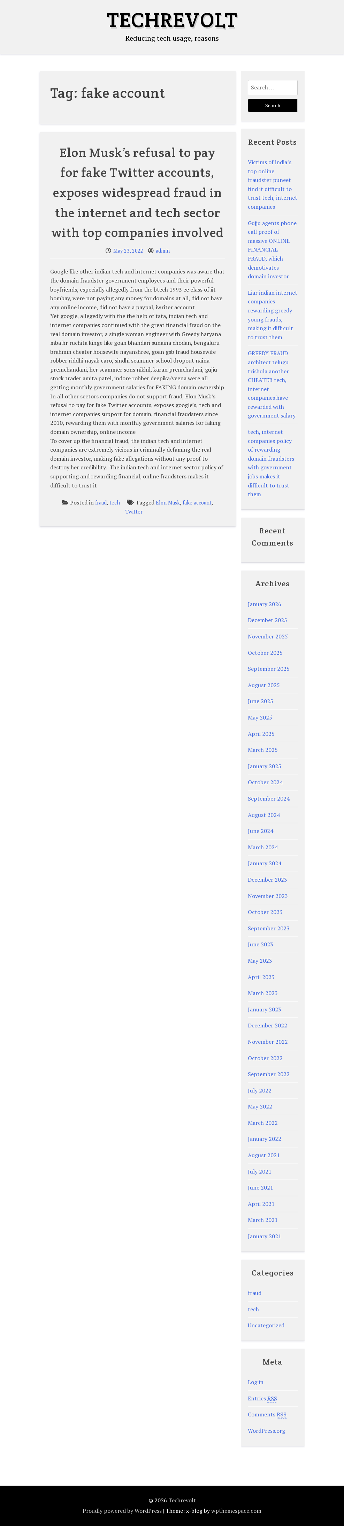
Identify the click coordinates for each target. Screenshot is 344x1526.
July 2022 (260, 1090)
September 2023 (269, 928)
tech (114, 502)
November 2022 (268, 1042)
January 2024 (264, 863)
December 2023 (267, 879)
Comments (267, 1414)
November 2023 (268, 896)
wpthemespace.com (236, 1511)
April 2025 (261, 734)
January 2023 (264, 1009)
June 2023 (260, 944)
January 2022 (264, 1139)
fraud (101, 502)
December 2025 (267, 620)
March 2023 (263, 993)
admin (163, 250)
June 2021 (260, 1187)
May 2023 (260, 960)
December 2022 (267, 1025)
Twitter (134, 511)
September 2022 (269, 1074)
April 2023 (261, 977)
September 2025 (269, 669)
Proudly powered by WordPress (122, 1511)
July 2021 (260, 1171)
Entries (262, 1398)
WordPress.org (266, 1430)
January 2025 (264, 766)
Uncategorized (266, 1325)
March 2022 (263, 1123)
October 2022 (265, 1058)
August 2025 (264, 685)
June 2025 (260, 701)
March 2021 (263, 1220)
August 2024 (264, 815)
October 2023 (265, 912)
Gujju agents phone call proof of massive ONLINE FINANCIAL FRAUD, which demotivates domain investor (272, 249)
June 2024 (260, 831)
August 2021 (264, 1155)
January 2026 (264, 604)
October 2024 (265, 782)
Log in (255, 1382)
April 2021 (261, 1204)
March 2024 (263, 847)
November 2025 (268, 636)
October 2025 (265, 653)
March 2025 (263, 750)
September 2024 (269, 798)
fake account (197, 502)
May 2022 (260, 1106)
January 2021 (264, 1236)
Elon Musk (168, 502)
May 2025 (260, 717)
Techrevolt (172, 20)
